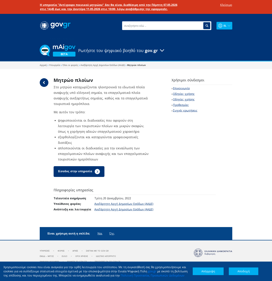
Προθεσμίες (181, 105)
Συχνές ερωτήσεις (185, 110)
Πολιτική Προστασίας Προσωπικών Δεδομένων (152, 275)
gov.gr (152, 271)
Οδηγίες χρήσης (184, 94)
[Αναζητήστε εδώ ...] (162, 25)
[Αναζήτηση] (206, 25)
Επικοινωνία (181, 88)
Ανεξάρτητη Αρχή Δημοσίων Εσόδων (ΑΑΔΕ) (123, 204)
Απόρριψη (208, 271)
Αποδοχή (243, 271)
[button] (136, 50)
